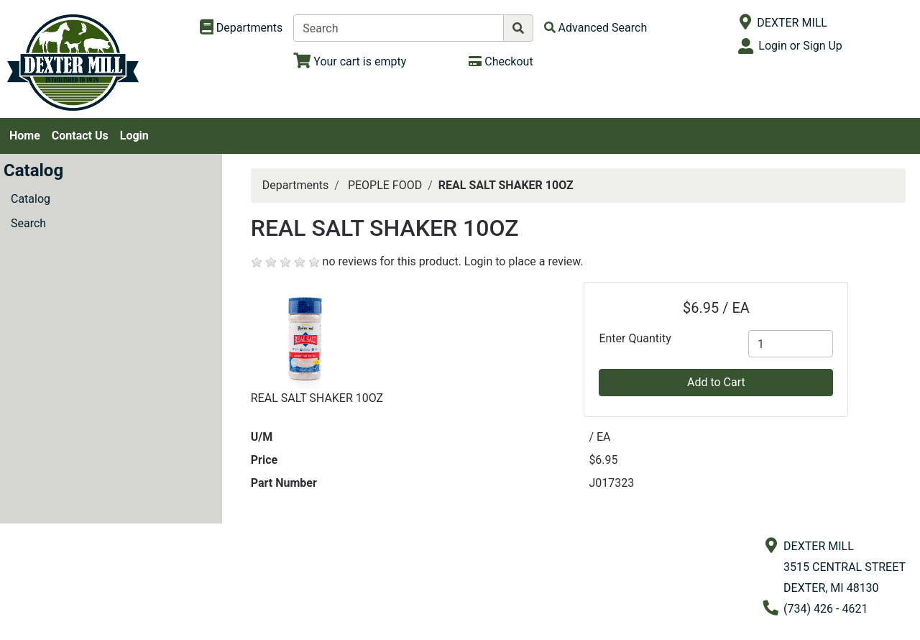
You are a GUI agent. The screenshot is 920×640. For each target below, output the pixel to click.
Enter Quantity (635, 338)
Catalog (30, 199)
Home (24, 135)
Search (28, 223)
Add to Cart (716, 382)
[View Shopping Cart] (349, 61)
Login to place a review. (524, 261)
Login (134, 135)
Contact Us (80, 135)
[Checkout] (501, 61)
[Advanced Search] (596, 28)
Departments (295, 185)
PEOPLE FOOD (385, 185)
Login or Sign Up (800, 45)
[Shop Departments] (241, 28)
